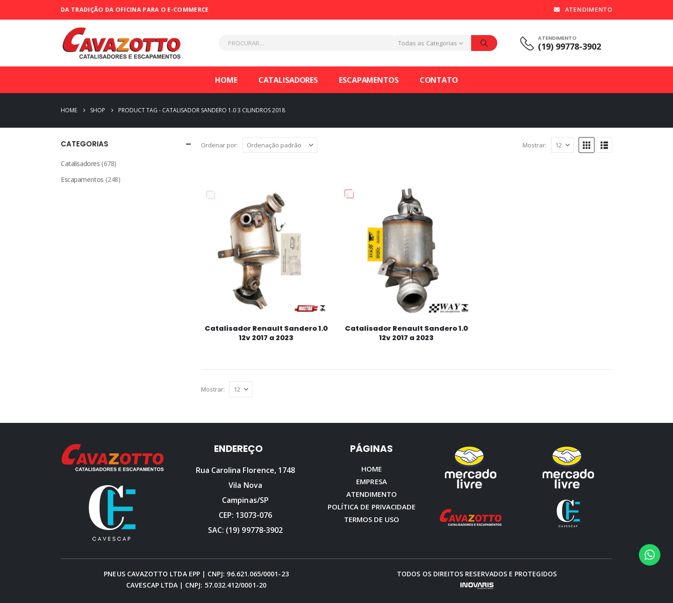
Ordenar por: (219, 145)
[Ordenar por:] (280, 145)
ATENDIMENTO (582, 10)
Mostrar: (534, 145)
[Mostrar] (562, 145)
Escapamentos (369, 80)
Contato (439, 80)
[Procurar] (484, 43)
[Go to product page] (266, 251)
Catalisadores (288, 80)
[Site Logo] (121, 43)
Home (226, 80)
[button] (586, 145)
